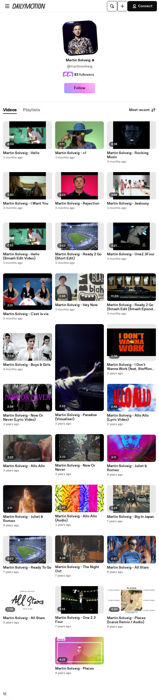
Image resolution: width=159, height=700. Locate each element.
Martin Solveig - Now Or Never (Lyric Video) (23, 418)
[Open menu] (7, 6)
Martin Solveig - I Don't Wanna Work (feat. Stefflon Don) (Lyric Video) (129, 367)
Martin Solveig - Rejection (77, 203)
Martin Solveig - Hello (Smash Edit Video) (21, 256)
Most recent (142, 110)
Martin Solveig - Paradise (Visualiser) (76, 417)
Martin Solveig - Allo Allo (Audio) (76, 518)
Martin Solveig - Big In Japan (130, 517)
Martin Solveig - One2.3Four (130, 254)
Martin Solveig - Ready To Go (27, 568)
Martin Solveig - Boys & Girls (27, 365)
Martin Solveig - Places (74, 669)
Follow (79, 88)
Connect (142, 6)
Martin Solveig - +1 (70, 153)
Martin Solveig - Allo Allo (24, 466)
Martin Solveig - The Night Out (77, 569)
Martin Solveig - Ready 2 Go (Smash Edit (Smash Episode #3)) (131, 307)
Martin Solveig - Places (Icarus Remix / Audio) (126, 620)
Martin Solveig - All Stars (24, 618)
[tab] (10, 110)
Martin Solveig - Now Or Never (75, 467)
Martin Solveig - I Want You (25, 203)
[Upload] (122, 6)
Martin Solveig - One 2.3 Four (75, 620)
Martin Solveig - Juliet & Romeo (23, 519)
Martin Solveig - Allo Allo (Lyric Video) (128, 418)
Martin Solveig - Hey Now (76, 305)
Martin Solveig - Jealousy (128, 203)
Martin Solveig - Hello (21, 153)
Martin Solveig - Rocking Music (127, 155)
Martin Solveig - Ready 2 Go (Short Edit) (78, 256)
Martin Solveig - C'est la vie (26, 314)
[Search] (112, 6)
